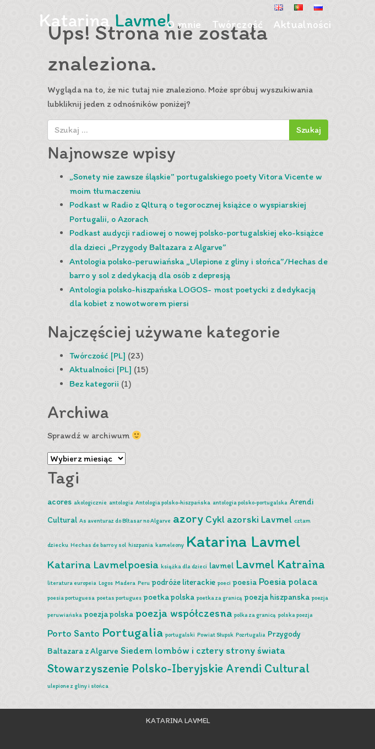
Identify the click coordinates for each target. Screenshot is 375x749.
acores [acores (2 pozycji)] (59, 502)
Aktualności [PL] (100, 369)
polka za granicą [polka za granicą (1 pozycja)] (255, 614)
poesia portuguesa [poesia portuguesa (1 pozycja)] (71, 597)
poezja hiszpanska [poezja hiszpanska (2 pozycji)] (276, 597)
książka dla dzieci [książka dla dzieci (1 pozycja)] (184, 566)
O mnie (184, 24)
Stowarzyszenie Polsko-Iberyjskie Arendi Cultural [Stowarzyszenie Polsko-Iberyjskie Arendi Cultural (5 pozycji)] (178, 668)
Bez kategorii (94, 383)
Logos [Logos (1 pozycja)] (106, 583)
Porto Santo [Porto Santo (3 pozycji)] (73, 633)
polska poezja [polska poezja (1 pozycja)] (295, 614)
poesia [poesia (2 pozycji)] (245, 582)
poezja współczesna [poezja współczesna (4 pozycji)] (183, 613)
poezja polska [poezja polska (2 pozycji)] (108, 614)
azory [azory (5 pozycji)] (188, 518)
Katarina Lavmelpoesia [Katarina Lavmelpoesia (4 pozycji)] (103, 564)
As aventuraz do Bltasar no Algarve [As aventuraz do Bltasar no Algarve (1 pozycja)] (125, 520)
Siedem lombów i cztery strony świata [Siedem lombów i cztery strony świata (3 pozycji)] (203, 650)
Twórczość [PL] (97, 355)
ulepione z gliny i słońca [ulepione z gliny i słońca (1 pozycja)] (77, 686)
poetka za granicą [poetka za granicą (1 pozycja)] (219, 597)
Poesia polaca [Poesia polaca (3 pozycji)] (288, 581)
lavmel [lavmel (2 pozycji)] (221, 566)
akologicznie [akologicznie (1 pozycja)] (90, 502)
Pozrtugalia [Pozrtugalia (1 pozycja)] (250, 634)
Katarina (105, 20)
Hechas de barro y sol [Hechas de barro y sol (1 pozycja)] (98, 545)
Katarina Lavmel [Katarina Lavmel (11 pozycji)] (243, 541)
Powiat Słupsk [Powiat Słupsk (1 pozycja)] (215, 634)
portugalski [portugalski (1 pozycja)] (180, 634)
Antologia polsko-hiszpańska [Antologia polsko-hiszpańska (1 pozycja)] (172, 502)
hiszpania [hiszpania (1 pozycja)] (140, 545)
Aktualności (302, 24)
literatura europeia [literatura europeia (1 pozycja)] (71, 583)
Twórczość (237, 24)
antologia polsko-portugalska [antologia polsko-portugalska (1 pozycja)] (250, 502)
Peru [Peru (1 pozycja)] (144, 583)
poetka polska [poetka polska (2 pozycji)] (169, 597)
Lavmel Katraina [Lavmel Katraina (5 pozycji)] (280, 564)
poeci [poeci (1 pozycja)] (224, 583)
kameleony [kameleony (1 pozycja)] (169, 545)
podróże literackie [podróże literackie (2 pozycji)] (183, 582)
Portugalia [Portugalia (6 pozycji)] (132, 632)
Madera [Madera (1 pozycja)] (125, 583)
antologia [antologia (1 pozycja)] (121, 502)
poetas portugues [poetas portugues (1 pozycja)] (119, 597)
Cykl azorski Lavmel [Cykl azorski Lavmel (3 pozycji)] (248, 519)
